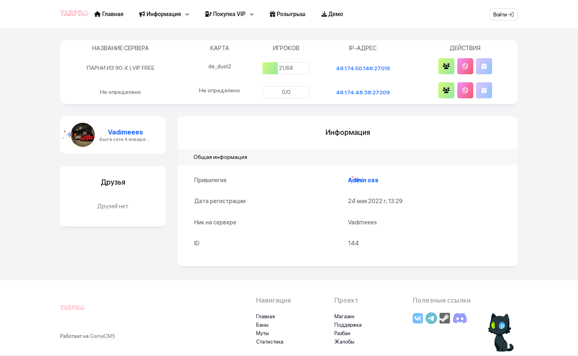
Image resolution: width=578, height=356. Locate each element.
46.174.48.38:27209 (363, 92)
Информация (160, 14)
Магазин (344, 316)
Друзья (113, 182)
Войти (503, 15)
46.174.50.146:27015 (363, 68)
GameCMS (102, 336)
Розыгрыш (287, 14)
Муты (262, 333)
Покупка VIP (225, 14)
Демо (332, 14)
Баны (262, 325)
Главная (108, 14)
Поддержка (348, 325)
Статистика (269, 342)
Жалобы (344, 342)
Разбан (342, 333)
